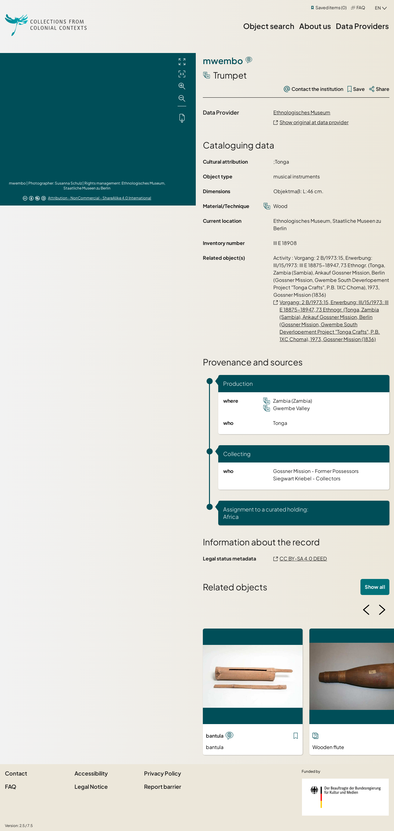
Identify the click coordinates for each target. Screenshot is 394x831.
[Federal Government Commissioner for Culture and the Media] (345, 797)
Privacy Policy (162, 773)
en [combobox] (378, 7)
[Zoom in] (182, 86)
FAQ (360, 7)
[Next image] (382, 609)
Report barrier (162, 786)
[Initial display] (182, 74)
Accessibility (91, 773)
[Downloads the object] (182, 118)
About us (315, 26)
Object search (268, 26)
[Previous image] (366, 609)
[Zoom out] (182, 99)
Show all (375, 587)
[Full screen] (182, 62)
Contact (16, 773)
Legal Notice (91, 786)
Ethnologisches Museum (301, 112)
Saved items (331, 7)
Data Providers (362, 26)
